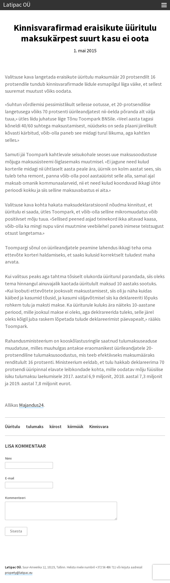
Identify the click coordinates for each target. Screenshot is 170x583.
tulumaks (35, 426)
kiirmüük (75, 426)
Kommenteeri (15, 498)
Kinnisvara (98, 426)
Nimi (8, 458)
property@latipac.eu (18, 573)
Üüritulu (12, 426)
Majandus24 (31, 405)
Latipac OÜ (16, 4)
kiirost (55, 426)
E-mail (9, 478)
